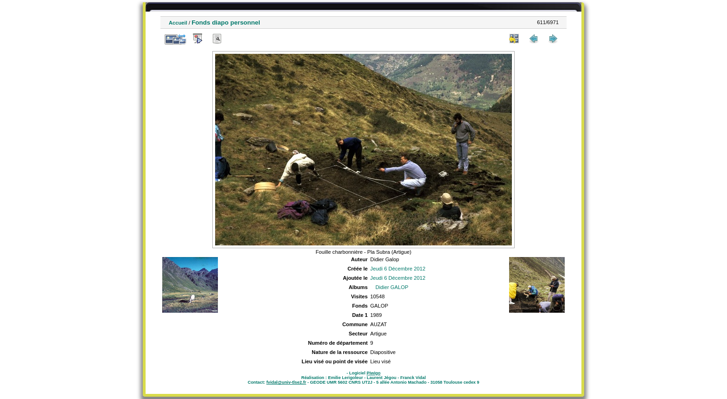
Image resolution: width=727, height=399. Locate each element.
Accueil (178, 23)
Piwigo (374, 373)
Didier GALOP (392, 287)
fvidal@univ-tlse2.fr (286, 382)
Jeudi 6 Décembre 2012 (398, 268)
